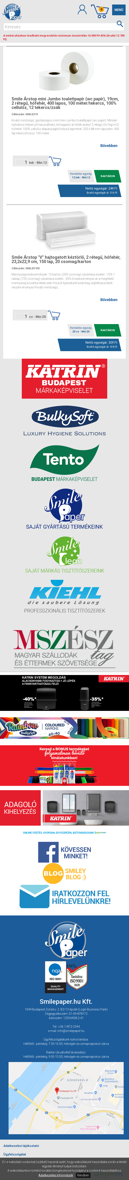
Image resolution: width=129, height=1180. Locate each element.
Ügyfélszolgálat (14, 1154)
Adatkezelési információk (55, 1175)
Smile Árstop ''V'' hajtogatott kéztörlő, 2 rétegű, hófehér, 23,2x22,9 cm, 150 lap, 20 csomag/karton (66, 259)
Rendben (83, 1175)
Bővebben (108, 145)
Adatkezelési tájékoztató (21, 1146)
